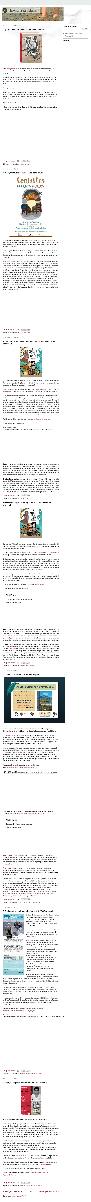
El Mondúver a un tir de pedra (13, 735)
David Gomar (44, 891)
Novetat (31, 666)
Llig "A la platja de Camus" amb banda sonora (23, 30)
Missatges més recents (14, 1191)
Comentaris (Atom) (19, 1196)
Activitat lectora (25, 902)
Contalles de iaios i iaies (11, 261)
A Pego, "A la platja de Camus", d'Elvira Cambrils (25, 1083)
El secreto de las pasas (36, 584)
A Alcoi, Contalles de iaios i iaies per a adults (23, 173)
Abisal (22, 498)
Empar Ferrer (35, 389)
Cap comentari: (9, 161)
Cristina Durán (46, 389)
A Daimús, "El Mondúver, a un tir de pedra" (22, 675)
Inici (31, 1191)
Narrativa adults (25, 164)
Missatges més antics (48, 1191)
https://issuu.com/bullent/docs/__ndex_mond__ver (27, 813)
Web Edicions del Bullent (73, 33)
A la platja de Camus (12, 69)
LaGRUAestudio (12, 646)
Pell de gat (35, 919)
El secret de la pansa (42, 419)
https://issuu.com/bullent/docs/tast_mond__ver (22, 767)
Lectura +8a (29, 498)
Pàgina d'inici (69, 36)
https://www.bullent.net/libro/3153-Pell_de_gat (19, 1011)
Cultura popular (25, 332)
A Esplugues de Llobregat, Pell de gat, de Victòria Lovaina (29, 911)
